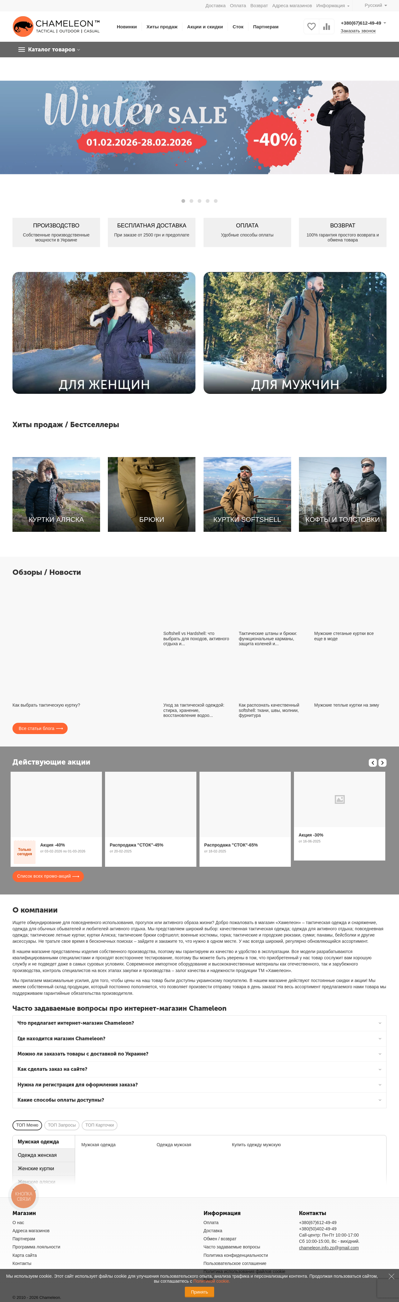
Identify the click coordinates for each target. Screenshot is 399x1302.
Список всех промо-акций (44, 876)
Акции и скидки (205, 26)
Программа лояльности (36, 1246)
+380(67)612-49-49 (317, 1222)
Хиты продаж (162, 26)
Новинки (127, 26)
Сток (238, 26)
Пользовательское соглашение (235, 1263)
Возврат (259, 5)
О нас (18, 1222)
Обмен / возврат (220, 1238)
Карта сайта (24, 1255)
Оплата (238, 5)
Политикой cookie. (211, 1281)
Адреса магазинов (292, 5)
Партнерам (266, 26)
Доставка (215, 5)
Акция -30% (311, 834)
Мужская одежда (38, 1141)
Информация (331, 5)
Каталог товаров (51, 49)
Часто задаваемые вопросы (232, 1246)
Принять (199, 1292)
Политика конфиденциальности (236, 1255)
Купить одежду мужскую (256, 1144)
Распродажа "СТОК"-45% (136, 844)
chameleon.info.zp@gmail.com (329, 1247)
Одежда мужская (174, 1144)
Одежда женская (37, 1155)
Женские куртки (36, 1168)
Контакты (21, 1263)
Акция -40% (52, 844)
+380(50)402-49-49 (317, 1228)
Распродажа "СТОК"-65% (231, 844)
